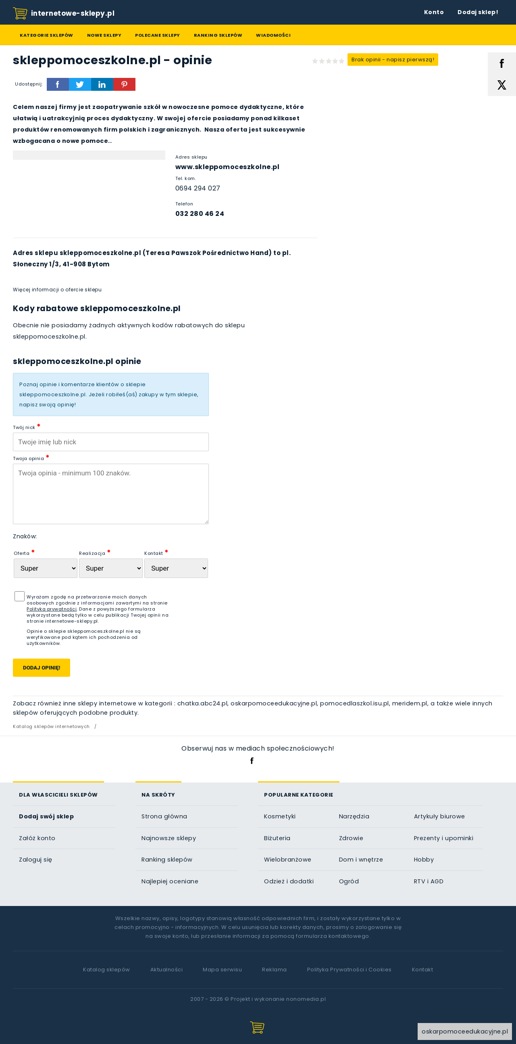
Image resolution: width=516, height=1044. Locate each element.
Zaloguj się (35, 860)
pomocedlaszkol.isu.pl (354, 703)
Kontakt (156, 552)
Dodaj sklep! (478, 12)
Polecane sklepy (157, 35)
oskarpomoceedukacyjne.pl (274, 703)
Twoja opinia (31, 457)
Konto (434, 12)
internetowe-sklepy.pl (63, 13)
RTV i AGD (429, 881)
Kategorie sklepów (46, 35)
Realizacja (95, 552)
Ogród (349, 881)
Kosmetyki (280, 816)
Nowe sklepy (104, 35)
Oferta (24, 552)
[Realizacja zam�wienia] (111, 568)
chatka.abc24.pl (202, 703)
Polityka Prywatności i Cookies (349, 969)
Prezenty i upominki (444, 838)
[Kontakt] (176, 568)
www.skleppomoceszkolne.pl (227, 167)
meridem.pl (409, 703)
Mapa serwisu (222, 969)
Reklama (274, 969)
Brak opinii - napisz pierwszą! (393, 59)
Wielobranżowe (288, 860)
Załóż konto (37, 838)
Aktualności (166, 969)
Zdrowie (351, 838)
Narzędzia (354, 816)
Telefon (184, 204)
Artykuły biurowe (439, 816)
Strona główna (164, 816)
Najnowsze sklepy (168, 838)
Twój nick (27, 426)
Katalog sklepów (106, 969)
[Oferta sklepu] (45, 568)
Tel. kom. (185, 178)
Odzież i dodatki (289, 881)
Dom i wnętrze (361, 860)
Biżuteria (277, 838)
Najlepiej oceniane (169, 881)
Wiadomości (273, 35)
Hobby (424, 860)
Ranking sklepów (218, 35)
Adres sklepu (191, 157)
